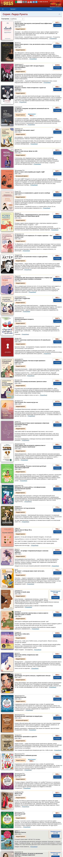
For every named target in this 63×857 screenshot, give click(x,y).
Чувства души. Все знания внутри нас (26, 402)
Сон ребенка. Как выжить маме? (25, 130)
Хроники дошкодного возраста (24, 319)
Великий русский (20, 775)
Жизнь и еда (18, 793)
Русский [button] (19, 1)
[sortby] (17, 19)
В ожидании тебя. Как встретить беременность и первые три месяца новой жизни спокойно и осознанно (33, 278)
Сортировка (5, 18)
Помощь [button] (49, 9)
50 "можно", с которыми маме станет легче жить (29, 571)
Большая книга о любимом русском (26, 755)
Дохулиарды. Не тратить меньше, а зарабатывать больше (32, 675)
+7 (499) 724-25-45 (43, 1)
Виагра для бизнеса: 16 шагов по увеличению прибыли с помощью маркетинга (29, 854)
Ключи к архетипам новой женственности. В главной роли (32, 340)
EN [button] (26, 1)
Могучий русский (20, 814)
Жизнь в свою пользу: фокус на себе (26, 151)
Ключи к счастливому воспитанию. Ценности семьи (31, 381)
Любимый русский (20, 697)
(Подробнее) (53, 38)
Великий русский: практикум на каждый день (28, 716)
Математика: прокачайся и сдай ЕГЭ (26, 736)
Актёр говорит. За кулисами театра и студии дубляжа (31, 256)
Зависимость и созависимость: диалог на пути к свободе (32, 193)
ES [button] (23, 1)
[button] (28, 2)
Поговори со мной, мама (22, 592)
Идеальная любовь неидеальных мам (26, 654)
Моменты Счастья (20, 832)
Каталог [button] (12, 9)
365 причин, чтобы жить (22, 634)
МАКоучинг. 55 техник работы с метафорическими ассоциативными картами (30, 487)
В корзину (57, 25)
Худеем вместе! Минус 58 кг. (23, 530)
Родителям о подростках (22, 298)
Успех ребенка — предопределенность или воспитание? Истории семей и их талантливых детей (32, 215)
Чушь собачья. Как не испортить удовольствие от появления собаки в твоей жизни (30, 446)
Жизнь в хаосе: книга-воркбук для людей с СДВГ (30, 172)
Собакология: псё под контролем (25, 508)
